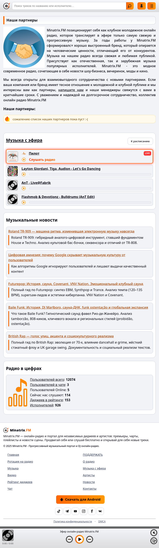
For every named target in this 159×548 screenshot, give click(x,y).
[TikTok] (59, 511)
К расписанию (140, 141)
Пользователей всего (47, 379)
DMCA (102, 521)
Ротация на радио (20, 461)
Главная (13, 455)
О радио (89, 461)
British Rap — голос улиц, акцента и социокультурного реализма (61, 336)
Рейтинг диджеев (19, 482)
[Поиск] (73, 6)
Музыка (13, 468)
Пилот (34, 153)
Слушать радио (42, 159)
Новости (89, 482)
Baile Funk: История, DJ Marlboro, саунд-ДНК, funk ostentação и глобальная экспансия (78, 307)
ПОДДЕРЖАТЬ (93, 455)
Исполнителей (41, 405)
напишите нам (71, 90)
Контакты (89, 489)
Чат (9, 489)
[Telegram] (67, 511)
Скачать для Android (80, 499)
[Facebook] (92, 511)
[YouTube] (75, 511)
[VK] (100, 511)
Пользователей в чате (47, 384)
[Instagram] (83, 511)
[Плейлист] (153, 540)
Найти (129, 6)
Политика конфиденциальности (72, 521)
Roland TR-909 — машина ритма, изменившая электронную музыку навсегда (71, 231)
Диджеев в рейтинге (46, 400)
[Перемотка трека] (90, 174)
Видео (11, 475)
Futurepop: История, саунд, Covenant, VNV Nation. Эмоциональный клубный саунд (75, 284)
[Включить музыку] (79, 539)
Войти (141, 5)
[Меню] (151, 6)
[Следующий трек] (89, 539)
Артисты (89, 475)
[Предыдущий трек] (69, 539)
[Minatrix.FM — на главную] (6, 6)
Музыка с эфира (94, 468)
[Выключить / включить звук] (153, 532)
